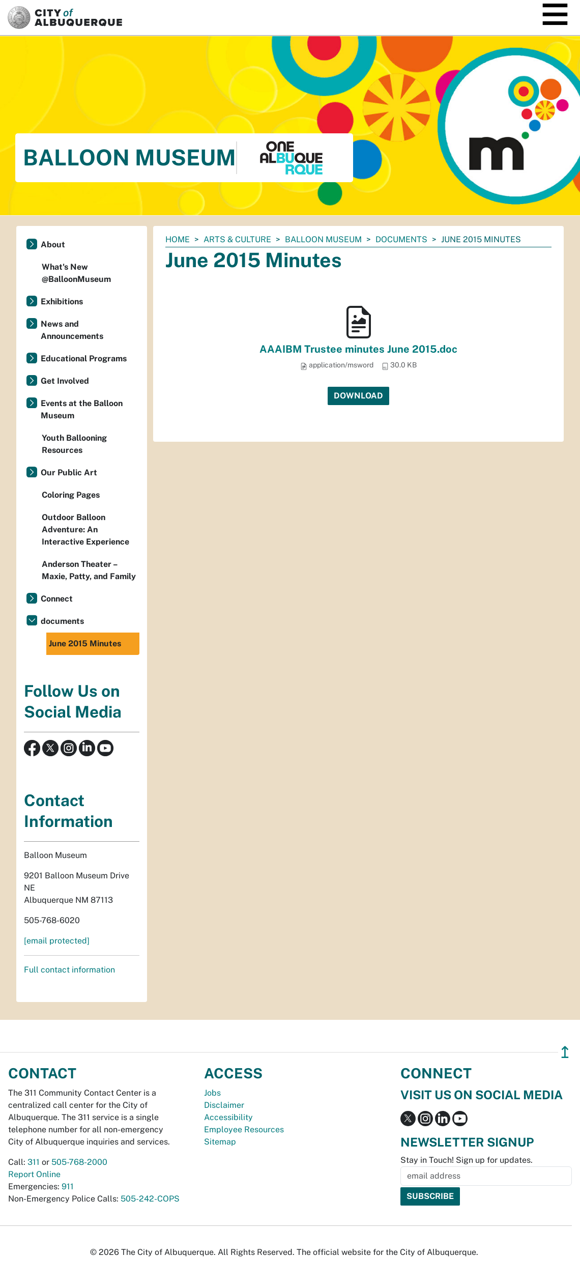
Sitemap (220, 1142)
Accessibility (228, 1117)
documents (401, 239)
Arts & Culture (237, 239)
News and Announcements (72, 330)
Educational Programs (84, 358)
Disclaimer (224, 1105)
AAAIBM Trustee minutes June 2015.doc (358, 349)
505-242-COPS (150, 1199)
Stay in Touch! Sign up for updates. (466, 1160)
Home (177, 239)
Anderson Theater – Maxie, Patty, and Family (89, 570)
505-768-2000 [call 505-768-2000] (79, 1162)
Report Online (34, 1174)
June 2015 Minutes (85, 643)
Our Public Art (69, 472)
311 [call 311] (33, 1162)
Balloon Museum (323, 239)
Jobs (212, 1093)
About (53, 244)
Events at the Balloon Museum (82, 409)
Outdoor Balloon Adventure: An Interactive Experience (85, 529)
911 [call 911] (68, 1186)
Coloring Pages (71, 495)
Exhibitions (62, 301)
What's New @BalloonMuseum (76, 273)
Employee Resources (244, 1129)
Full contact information (69, 970)
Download (358, 396)
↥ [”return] (565, 1052)
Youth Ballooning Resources (74, 444)
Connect (57, 599)
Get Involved (65, 381)
